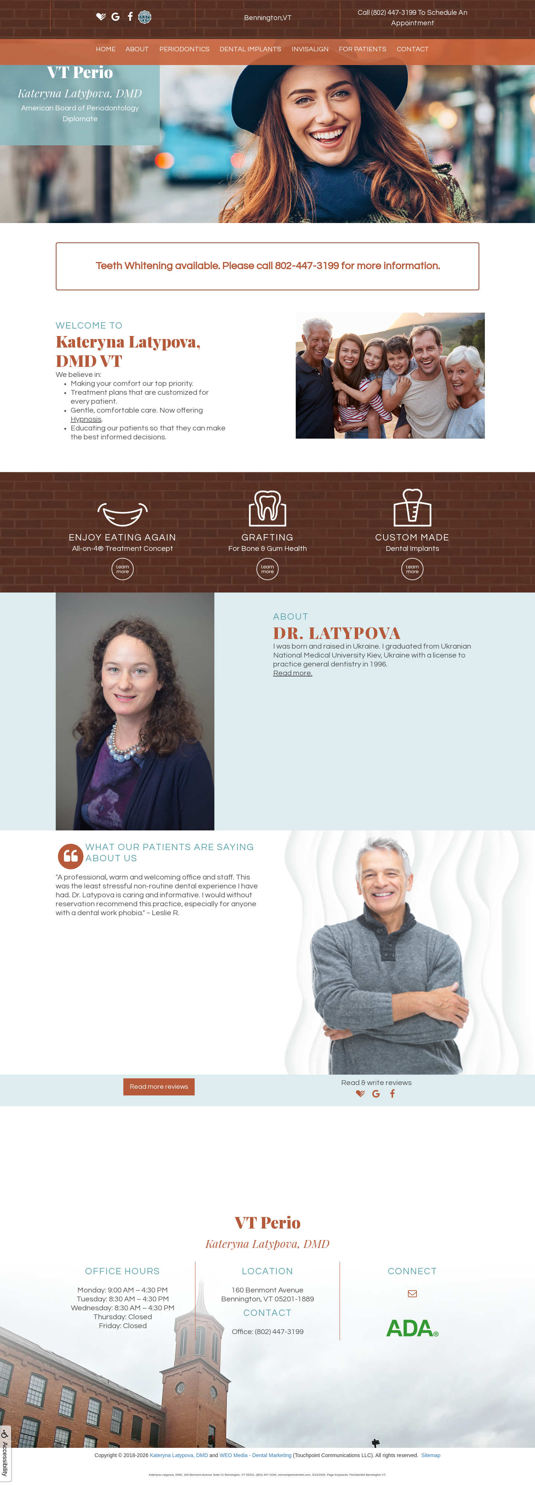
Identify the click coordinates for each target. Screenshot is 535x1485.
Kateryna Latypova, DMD (179, 1455)
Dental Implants (250, 49)
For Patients (362, 49)
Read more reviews (159, 1086)
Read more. (292, 673)
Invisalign (310, 49)
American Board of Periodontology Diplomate (80, 113)
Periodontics (184, 49)
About (137, 49)
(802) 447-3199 (279, 1332)
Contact (413, 49)
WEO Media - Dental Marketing (256, 1455)
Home (106, 49)
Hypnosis (86, 419)
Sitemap (430, 1455)
